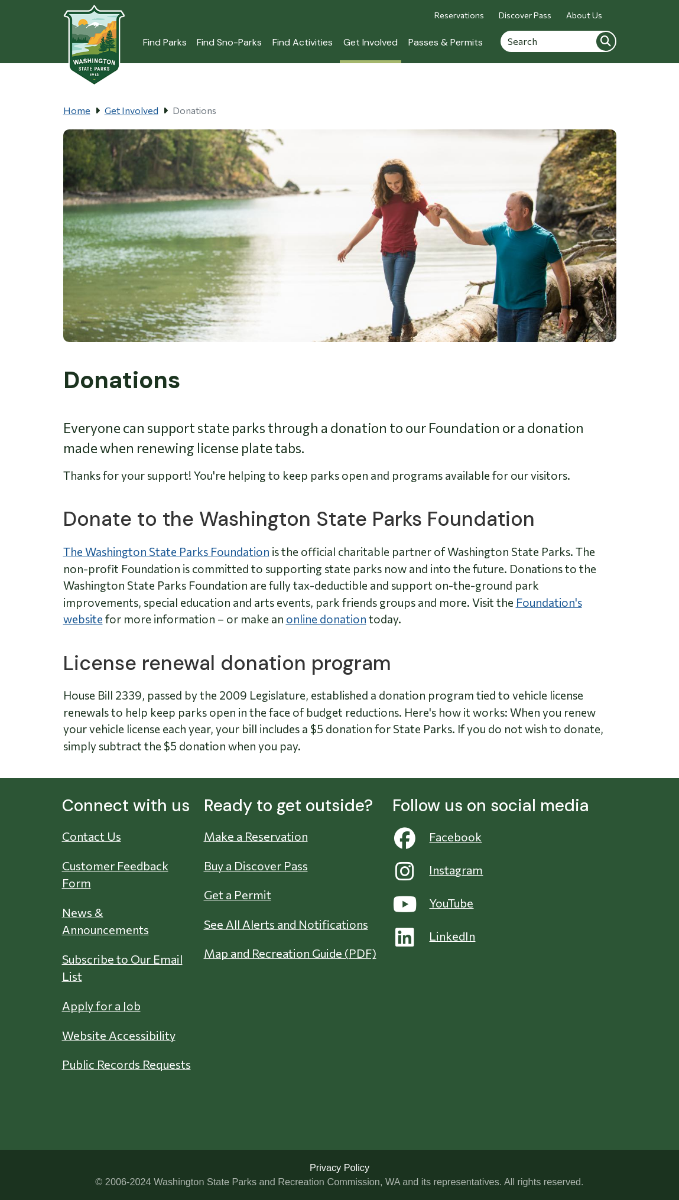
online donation (326, 619)
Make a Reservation (256, 836)
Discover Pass (525, 15)
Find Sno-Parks (229, 42)
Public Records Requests (126, 1064)
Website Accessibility (119, 1035)
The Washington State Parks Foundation (166, 551)
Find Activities (302, 42)
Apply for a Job (101, 1006)
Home (76, 110)
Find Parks (165, 42)
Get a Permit (237, 894)
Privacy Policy (339, 1167)
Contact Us (91, 836)
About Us (584, 15)
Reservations (459, 15)
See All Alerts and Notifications (286, 924)
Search (605, 41)
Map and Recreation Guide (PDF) (290, 953)
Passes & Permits (445, 42)
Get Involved (370, 42)
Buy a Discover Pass (256, 865)
